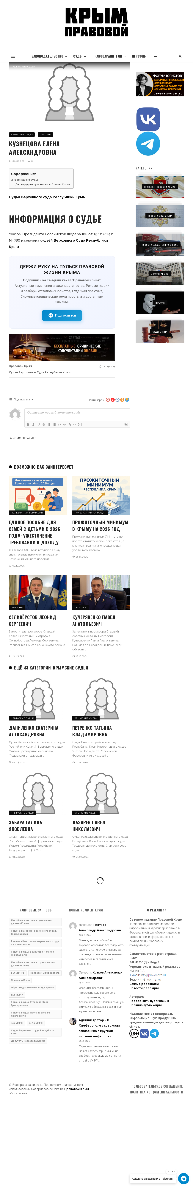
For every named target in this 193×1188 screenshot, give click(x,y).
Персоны (139, 56)
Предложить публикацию (149, 1001)
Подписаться (62, 315)
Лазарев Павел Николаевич (88, 825)
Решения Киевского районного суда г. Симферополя (34, 932)
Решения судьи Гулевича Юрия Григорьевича (29, 1004)
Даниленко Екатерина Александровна (34, 731)
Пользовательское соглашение (157, 1086)
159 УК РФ (17, 1023)
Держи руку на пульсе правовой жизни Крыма (42, 184)
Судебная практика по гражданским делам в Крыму (33, 964)
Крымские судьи (22, 134)
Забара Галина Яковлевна (25, 825)
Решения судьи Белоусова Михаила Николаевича (32, 953)
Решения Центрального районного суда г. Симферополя (35, 943)
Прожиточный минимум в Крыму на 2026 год (100, 525)
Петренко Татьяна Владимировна (92, 731)
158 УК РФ (17, 994)
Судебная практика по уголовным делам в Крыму (31, 922)
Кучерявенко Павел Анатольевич (93, 620)
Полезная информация (27, 512)
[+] (80, 424)
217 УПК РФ (17, 973)
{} (74, 424)
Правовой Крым (20, 366)
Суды (78, 56)
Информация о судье (25, 179)
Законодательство (47, 56)
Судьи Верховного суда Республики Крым (39, 372)
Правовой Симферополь (44, 973)
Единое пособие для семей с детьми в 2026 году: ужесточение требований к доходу (34, 532)
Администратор (91, 1020)
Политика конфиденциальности (156, 1092)
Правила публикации (145, 1005)
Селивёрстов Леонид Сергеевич (32, 620)
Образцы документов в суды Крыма (32, 987)
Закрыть (171, 1171)
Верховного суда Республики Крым (53, 197)
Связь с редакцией (144, 984)
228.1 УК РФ (36, 1023)
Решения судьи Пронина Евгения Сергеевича (31, 1014)
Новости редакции (144, 988)
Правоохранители (107, 56)
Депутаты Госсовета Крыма (28, 1041)
